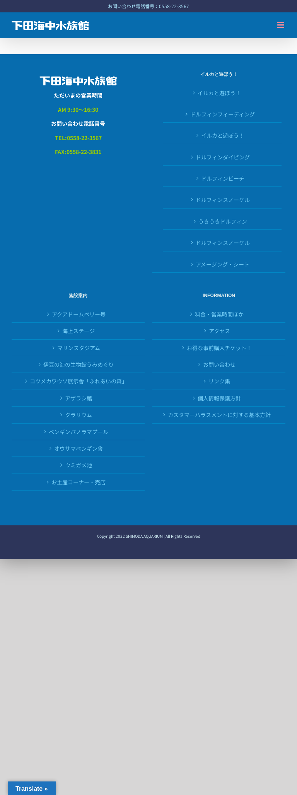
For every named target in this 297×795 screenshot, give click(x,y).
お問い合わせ (219, 364)
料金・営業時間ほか (219, 314)
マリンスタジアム (78, 348)
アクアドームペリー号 (79, 314)
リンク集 (219, 381)
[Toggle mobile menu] (281, 25)
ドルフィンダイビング (223, 157)
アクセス (219, 331)
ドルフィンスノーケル (223, 199)
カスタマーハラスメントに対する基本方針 (219, 415)
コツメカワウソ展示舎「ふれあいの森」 (78, 381)
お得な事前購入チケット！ (219, 348)
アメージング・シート (222, 264)
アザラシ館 (78, 398)
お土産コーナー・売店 (78, 482)
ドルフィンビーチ (222, 178)
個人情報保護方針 (219, 398)
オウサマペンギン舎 (78, 448)
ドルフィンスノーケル (223, 242)
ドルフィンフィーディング (222, 114)
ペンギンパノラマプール (78, 432)
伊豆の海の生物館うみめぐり (78, 364)
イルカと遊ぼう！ (219, 93)
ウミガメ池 (78, 465)
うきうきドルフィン (222, 221)
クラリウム (78, 415)
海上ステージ (78, 331)
